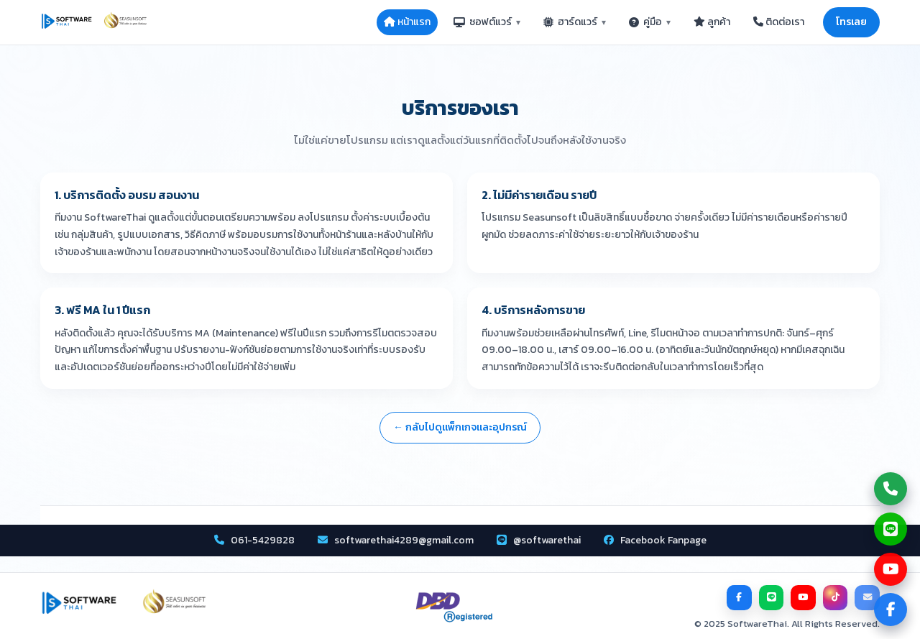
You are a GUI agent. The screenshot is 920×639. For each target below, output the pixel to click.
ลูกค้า (712, 21)
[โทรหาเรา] (890, 488)
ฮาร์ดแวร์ (574, 21)
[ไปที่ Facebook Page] (890, 609)
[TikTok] (836, 597)
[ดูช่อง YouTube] (890, 569)
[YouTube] (804, 597)
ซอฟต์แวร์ (487, 21)
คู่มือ (650, 21)
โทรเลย (851, 21)
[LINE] (772, 597)
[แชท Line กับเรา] (890, 529)
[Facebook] (741, 597)
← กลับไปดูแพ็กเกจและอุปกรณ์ (460, 427)
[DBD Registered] (454, 608)
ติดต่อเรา (778, 21)
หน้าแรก (407, 21)
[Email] (867, 597)
